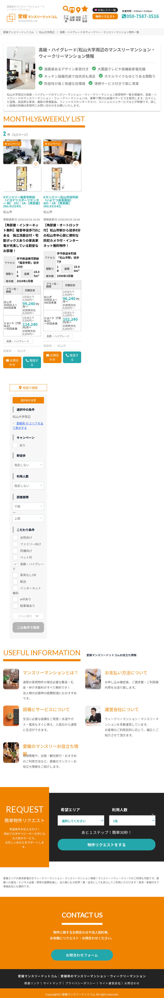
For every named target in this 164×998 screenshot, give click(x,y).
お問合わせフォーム (82, 953)
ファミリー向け (30, 543)
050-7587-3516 (142, 16)
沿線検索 (72, 18)
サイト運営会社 (110, 981)
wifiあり (25, 598)
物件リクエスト (105, 16)
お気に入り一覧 (107, 10)
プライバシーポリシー (80, 981)
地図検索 (78, 18)
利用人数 (119, 808)
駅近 (23, 580)
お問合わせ (14, 362)
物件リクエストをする (106, 843)
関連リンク (32, 981)
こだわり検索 (84, 18)
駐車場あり (27, 604)
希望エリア (70, 808)
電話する (33, 362)
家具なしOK (28, 573)
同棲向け (26, 549)
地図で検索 (30, 386)
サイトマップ (52, 981)
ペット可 (26, 556)
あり (22, 444)
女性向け (26, 536)
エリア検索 (66, 18)
